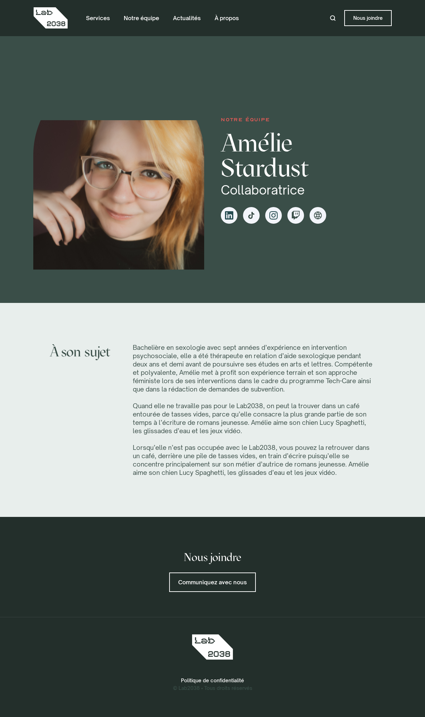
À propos (227, 18)
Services (98, 18)
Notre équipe (141, 18)
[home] (50, 18)
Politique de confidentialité (212, 680)
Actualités (187, 18)
